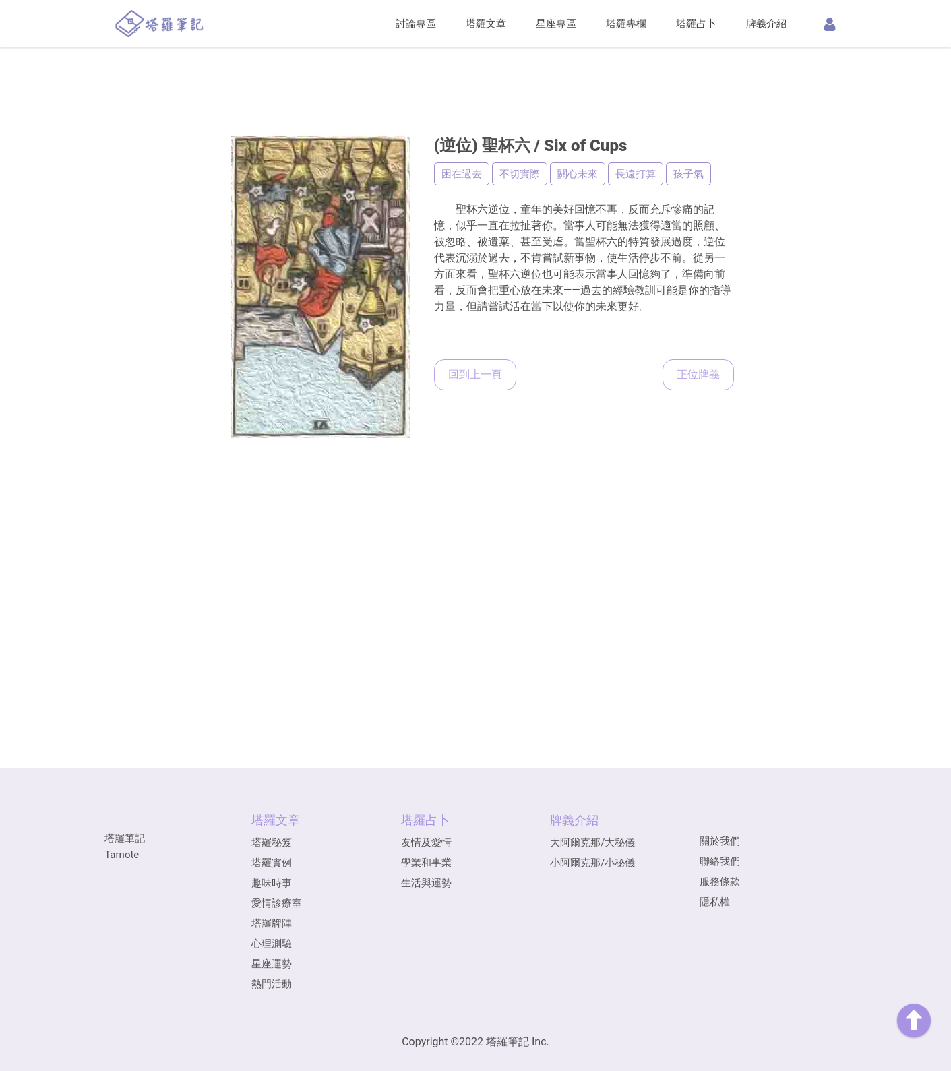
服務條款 (720, 882)
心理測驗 (271, 944)
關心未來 (577, 174)
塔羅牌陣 (271, 923)
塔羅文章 (486, 24)
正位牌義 (698, 374)
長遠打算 (635, 174)
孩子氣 (688, 174)
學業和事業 (426, 863)
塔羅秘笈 (271, 842)
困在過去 (461, 174)
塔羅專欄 (626, 24)
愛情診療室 (276, 903)
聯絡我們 (720, 861)
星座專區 (556, 24)
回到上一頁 (475, 374)
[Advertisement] (476, 71)
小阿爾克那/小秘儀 (592, 863)
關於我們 (720, 841)
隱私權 (715, 902)
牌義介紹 (766, 24)
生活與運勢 (426, 883)
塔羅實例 (271, 863)
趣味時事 (271, 883)
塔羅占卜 (696, 24)
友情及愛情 (426, 842)
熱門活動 (271, 984)
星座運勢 (271, 964)
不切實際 (519, 174)
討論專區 (416, 24)
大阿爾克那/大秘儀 (592, 842)
